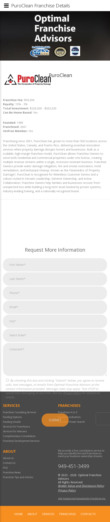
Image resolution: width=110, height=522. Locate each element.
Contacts (88, 514)
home (18, 514)
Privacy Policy (72, 451)
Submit (55, 478)
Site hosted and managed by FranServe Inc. (82, 498)
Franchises (67, 514)
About (32, 514)
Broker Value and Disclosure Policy (81, 486)
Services (48, 514)
